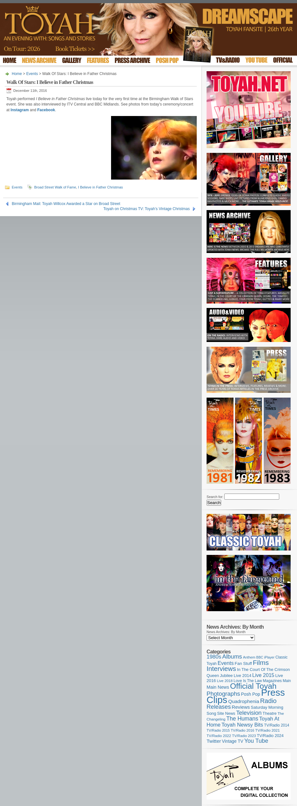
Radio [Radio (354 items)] (268, 700)
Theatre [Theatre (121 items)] (270, 713)
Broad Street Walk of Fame (55, 187)
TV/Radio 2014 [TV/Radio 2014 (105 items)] (276, 725)
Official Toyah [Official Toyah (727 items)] (253, 686)
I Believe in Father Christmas (100, 187)
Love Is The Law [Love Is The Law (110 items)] (248, 681)
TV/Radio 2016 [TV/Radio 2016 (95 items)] (242, 730)
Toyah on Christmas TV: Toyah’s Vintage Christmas (146, 209)
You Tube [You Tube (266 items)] (256, 741)
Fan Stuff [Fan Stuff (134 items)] (243, 663)
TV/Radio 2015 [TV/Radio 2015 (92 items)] (218, 730)
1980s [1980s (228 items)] (214, 657)
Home (17, 74)
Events (32, 74)
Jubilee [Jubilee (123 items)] (226, 675)
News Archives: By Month (226, 632)
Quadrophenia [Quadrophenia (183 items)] (243, 701)
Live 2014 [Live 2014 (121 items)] (243, 675)
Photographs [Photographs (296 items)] (223, 693)
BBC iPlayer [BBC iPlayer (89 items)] (265, 657)
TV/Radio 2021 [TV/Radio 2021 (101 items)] (267, 730)
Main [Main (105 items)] (287, 681)
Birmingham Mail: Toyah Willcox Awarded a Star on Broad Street (66, 204)
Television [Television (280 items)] (248, 712)
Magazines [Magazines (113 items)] (272, 681)
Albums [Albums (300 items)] (232, 656)
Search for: (215, 497)
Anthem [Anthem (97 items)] (249, 657)
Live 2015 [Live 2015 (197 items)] (263, 675)
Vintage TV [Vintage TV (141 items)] (232, 741)
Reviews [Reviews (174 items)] (241, 707)
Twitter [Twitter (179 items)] (214, 741)
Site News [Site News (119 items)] (226, 713)
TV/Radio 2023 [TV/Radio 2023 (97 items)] (244, 736)
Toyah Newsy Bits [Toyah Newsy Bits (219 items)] (242, 725)
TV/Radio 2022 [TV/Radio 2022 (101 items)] (219, 736)
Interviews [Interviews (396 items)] (221, 668)
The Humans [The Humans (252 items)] (242, 718)
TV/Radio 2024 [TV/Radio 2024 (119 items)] (270, 736)
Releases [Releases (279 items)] (219, 706)
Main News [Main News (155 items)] (218, 687)
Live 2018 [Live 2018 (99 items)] (225, 681)
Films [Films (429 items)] (261, 662)
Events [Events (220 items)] (226, 663)
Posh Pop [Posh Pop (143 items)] (250, 694)
